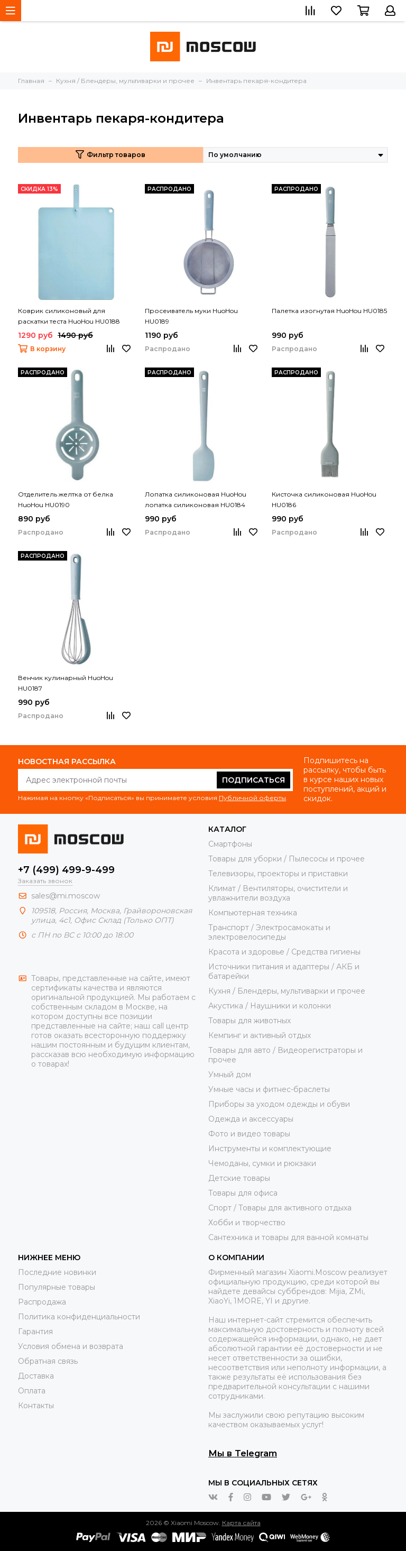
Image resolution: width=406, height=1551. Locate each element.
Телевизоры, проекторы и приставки (278, 873)
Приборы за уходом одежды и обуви (279, 1104)
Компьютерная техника (252, 912)
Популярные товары (56, 1287)
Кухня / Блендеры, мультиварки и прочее (286, 991)
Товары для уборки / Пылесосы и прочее (286, 859)
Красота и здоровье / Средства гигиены (284, 952)
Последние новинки (57, 1272)
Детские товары (239, 1178)
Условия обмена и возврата (70, 1346)
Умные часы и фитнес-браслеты (269, 1089)
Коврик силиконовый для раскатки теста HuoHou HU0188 (69, 316)
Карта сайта (241, 1523)
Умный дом (229, 1074)
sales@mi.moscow (65, 896)
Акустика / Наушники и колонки (269, 1006)
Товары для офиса (243, 1193)
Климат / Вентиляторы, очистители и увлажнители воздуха (278, 893)
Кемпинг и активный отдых (259, 1035)
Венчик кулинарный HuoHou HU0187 (65, 683)
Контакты (36, 1405)
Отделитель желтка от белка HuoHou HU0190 (65, 499)
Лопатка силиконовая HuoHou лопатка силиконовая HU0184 (195, 499)
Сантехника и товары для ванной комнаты (288, 1237)
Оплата (31, 1391)
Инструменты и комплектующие (269, 1148)
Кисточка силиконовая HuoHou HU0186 (324, 499)
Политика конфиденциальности (79, 1316)
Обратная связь (48, 1361)
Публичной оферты (252, 798)
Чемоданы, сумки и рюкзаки (262, 1163)
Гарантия (35, 1331)
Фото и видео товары (249, 1134)
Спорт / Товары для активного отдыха (280, 1208)
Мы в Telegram (242, 1453)
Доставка (36, 1376)
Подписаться (253, 780)
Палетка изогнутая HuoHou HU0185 (329, 311)
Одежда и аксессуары (250, 1119)
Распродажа (42, 1302)
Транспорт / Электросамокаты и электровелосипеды (269, 932)
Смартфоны (230, 844)
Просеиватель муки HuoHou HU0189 (191, 316)
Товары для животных (249, 1020)
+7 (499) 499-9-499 (66, 870)
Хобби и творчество (246, 1222)
